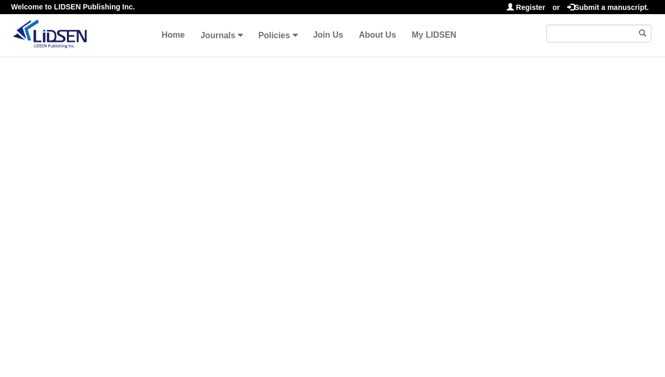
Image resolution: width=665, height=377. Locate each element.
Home (173, 34)
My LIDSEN (434, 34)
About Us (377, 34)
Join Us (328, 34)
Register (526, 7)
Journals (217, 35)
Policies (274, 35)
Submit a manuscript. (608, 7)
